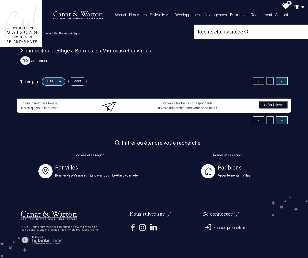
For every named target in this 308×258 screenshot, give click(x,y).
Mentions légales (48, 229)
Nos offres (138, 15)
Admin (95, 229)
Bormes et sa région (90, 155)
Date (54, 81)
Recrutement (261, 15)
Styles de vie (160, 15)
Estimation (239, 15)
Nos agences (216, 15)
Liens (85, 229)
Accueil (121, 15)
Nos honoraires (70, 229)
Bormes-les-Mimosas (71, 175)
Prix (77, 81)
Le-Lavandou (99, 175)
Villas (246, 175)
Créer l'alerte (273, 105)
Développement (188, 15)
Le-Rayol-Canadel (125, 175)
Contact (281, 15)
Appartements (229, 175)
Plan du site (27, 229)
